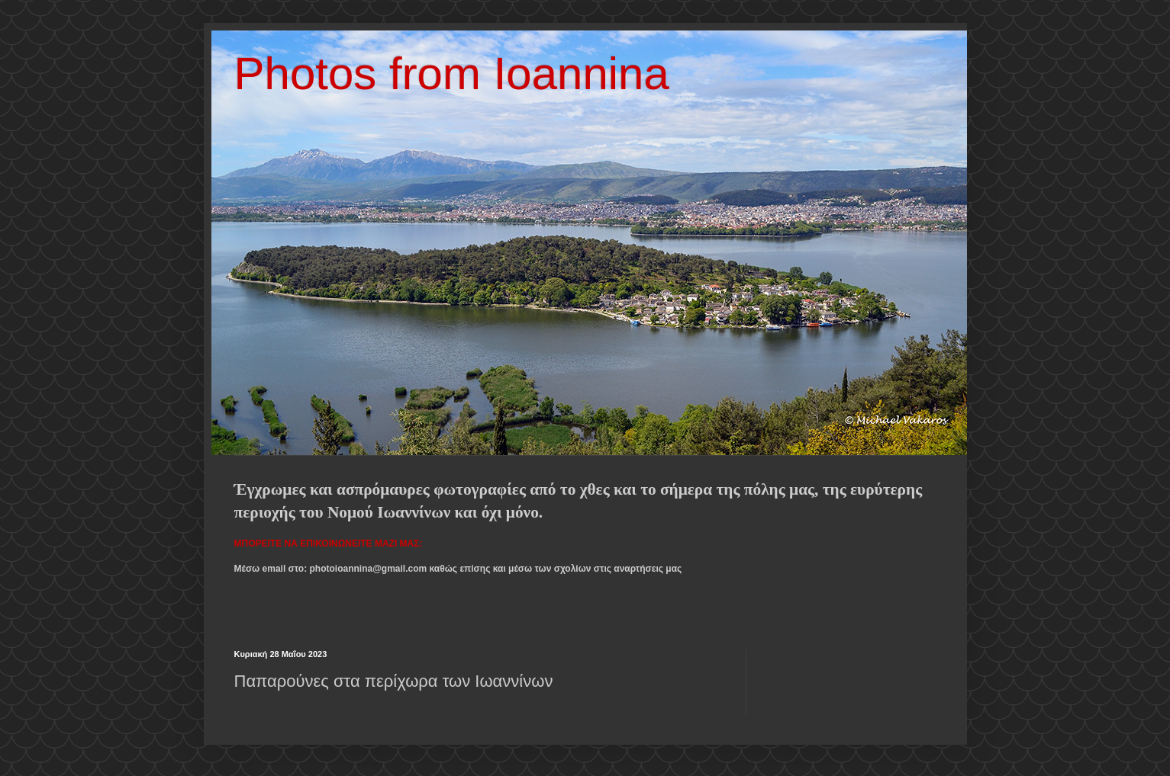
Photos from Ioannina (451, 73)
